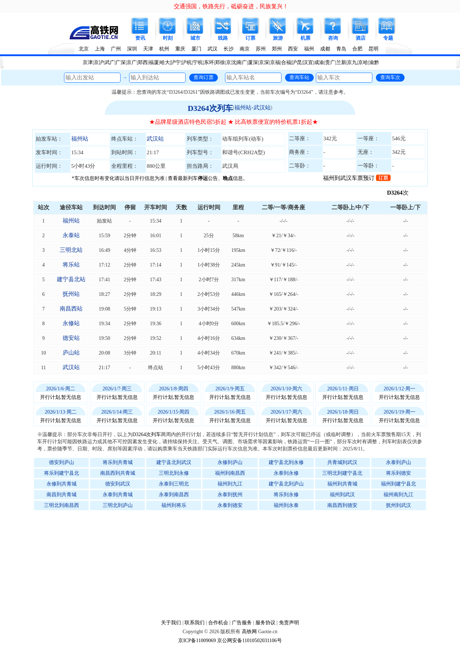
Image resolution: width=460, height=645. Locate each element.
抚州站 (71, 294)
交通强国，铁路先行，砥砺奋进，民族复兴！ (231, 6)
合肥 (357, 49)
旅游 (278, 38)
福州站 (79, 139)
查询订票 (204, 77)
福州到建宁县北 (398, 484)
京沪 (99, 62)
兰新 (341, 62)
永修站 (71, 323)
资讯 (140, 38)
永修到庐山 (230, 462)
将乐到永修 (286, 494)
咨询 (333, 38)
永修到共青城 (62, 484)
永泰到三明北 (174, 484)
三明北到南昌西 (61, 505)
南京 (245, 49)
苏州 (261, 49)
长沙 (229, 49)
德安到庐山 (61, 462)
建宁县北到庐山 (286, 484)
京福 (275, 62)
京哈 (363, 62)
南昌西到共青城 (117, 473)
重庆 (180, 49)
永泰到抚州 (230, 494)
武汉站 (155, 139)
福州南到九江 (398, 494)
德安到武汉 (117, 484)
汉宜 (308, 62)
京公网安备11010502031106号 (249, 640)
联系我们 (195, 622)
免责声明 (289, 622)
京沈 (231, 62)
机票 (305, 38)
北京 (84, 49)
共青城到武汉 (342, 462)
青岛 (341, 49)
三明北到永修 (174, 473)
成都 (325, 49)
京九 (352, 62)
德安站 (71, 338)
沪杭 (187, 62)
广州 (116, 49)
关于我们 (171, 622)
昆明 (373, 49)
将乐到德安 (398, 473)
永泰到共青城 (118, 494)
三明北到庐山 (118, 505)
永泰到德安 (230, 505)
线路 (223, 38)
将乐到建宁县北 (61, 473)
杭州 (164, 49)
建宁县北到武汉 (173, 462)
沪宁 (176, 62)
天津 (148, 49)
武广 (110, 62)
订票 (250, 38)
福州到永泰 (286, 505)
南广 (242, 62)
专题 (388, 38)
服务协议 (265, 622)
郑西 (143, 62)
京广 (132, 62)
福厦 (154, 62)
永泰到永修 (286, 473)
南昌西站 (71, 309)
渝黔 (374, 62)
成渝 (319, 62)
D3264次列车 (210, 108)
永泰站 (71, 235)
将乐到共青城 (118, 462)
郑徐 (220, 62)
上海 (100, 49)
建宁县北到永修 (286, 462)
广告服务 (242, 622)
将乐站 (71, 265)
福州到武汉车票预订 (357, 178)
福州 (309, 49)
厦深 (253, 62)
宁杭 (198, 62)
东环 (209, 62)
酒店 (361, 38)
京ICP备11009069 (197, 640)
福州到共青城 (342, 484)
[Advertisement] (233, 564)
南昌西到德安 (342, 505)
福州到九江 (230, 484)
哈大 (165, 62)
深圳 (132, 49)
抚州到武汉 (398, 505)
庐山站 (71, 353)
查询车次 (390, 77)
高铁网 (249, 631)
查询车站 (299, 77)
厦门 (196, 49)
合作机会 (218, 622)
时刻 (168, 38)
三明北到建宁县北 (342, 473)
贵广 (330, 62)
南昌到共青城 (62, 494)
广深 (121, 62)
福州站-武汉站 (252, 107)
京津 (88, 62)
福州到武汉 (342, 494)
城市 (195, 38)
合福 (286, 62)
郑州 (277, 49)
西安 (293, 49)
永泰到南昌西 (174, 494)
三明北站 (71, 250)
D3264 (399, 193)
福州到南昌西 (230, 473)
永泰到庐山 (398, 462)
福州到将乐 (173, 505)
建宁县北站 (71, 279)
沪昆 (297, 62)
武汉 (212, 49)
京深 (264, 62)
